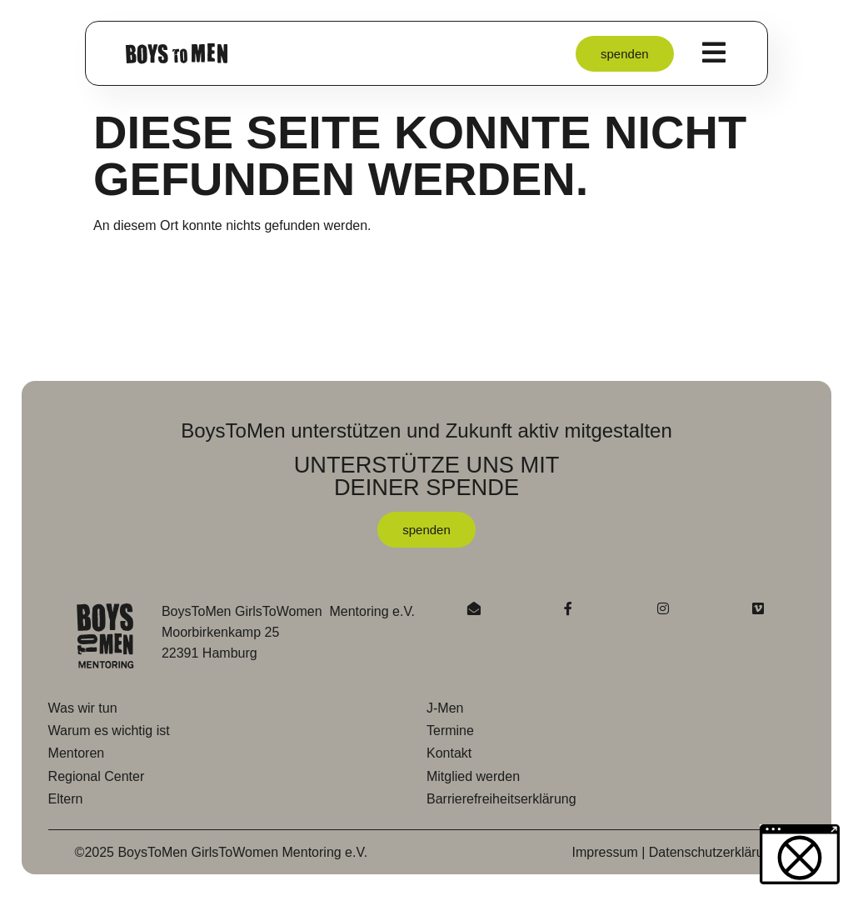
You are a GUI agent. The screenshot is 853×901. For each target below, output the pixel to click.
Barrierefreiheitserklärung (501, 799)
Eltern (65, 799)
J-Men (444, 708)
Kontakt (448, 753)
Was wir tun (82, 708)
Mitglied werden (473, 776)
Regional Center (96, 776)
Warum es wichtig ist (109, 730)
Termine (450, 730)
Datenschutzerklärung (714, 852)
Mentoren (76, 753)
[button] (36, 864)
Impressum (605, 852)
